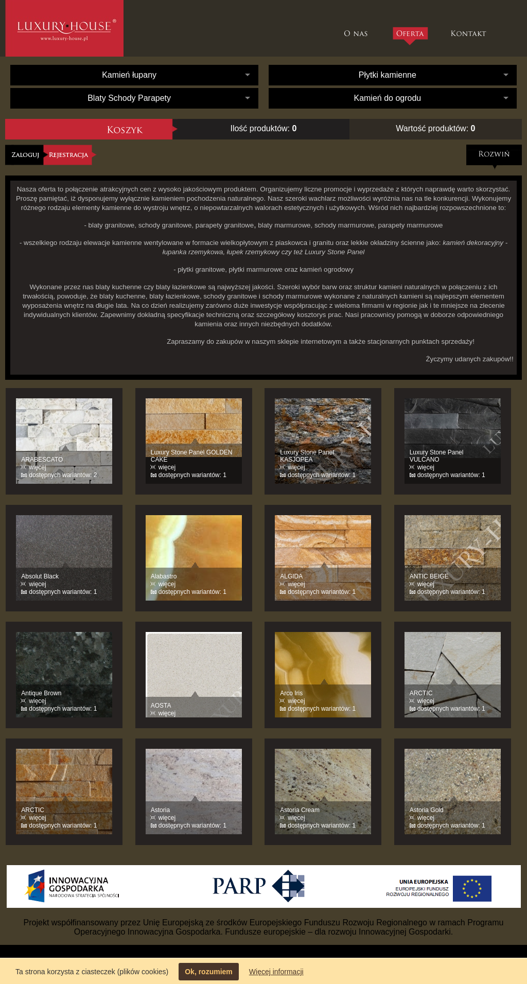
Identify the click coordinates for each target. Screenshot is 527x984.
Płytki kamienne (387, 75)
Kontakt (470, 28)
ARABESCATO (42, 459)
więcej (37, 467)
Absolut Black (40, 576)
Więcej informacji (276, 972)
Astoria (160, 810)
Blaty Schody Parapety (129, 98)
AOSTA (161, 705)
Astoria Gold (427, 810)
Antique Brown (41, 693)
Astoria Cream (300, 810)
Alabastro (164, 576)
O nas (358, 28)
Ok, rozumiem (209, 972)
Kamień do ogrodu (387, 98)
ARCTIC (421, 693)
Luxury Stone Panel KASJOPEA (307, 456)
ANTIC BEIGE (429, 576)
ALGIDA (291, 576)
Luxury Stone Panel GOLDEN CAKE (192, 456)
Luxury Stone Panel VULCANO (437, 456)
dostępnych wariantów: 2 (63, 475)
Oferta (409, 36)
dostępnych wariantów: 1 (192, 475)
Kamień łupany (129, 75)
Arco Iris (291, 693)
